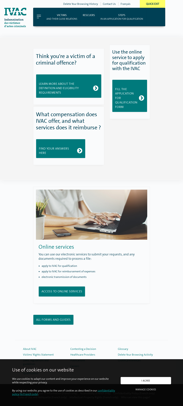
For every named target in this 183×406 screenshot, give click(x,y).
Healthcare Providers (82, 354)
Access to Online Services (61, 291)
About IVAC (29, 349)
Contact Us (109, 4)
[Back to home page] (15, 26)
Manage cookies (145, 389)
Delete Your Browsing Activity (135, 354)
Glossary (123, 349)
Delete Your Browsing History (80, 4)
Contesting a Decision (83, 349)
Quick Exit (152, 4)
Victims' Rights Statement (38, 354)
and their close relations (61, 16)
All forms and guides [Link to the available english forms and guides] (53, 320)
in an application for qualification (121, 16)
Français (125, 4)
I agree (145, 380)
